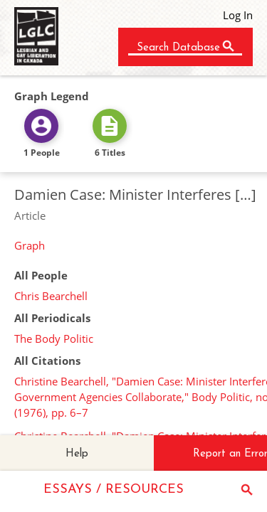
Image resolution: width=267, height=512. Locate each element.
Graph (29, 245)
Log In (238, 15)
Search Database (178, 48)
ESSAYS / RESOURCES (113, 489)
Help (77, 454)
